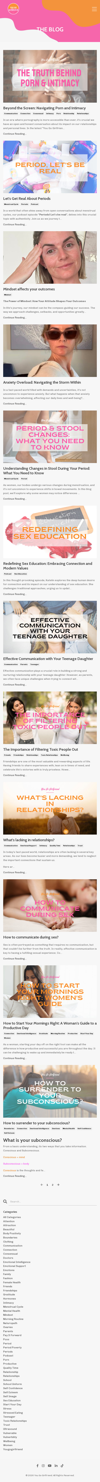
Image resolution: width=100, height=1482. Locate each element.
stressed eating (13, 1412)
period (24, 479)
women (7, 1038)
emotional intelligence (26, 1034)
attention (9, 1221)
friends (7, 755)
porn (58, 114)
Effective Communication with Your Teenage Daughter (48, 659)
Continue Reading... (15, 133)
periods (24, 204)
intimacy (50, 114)
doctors (8, 1257)
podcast (34, 204)
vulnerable (10, 1433)
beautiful (8, 1229)
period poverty (12, 1347)
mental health (69, 1129)
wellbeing (65, 755)
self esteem (9, 1133)
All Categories (12, 1217)
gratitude (43, 1034)
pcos (6, 1339)
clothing (8, 1241)
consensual (38, 114)
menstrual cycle (11, 204)
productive (73, 1034)
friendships (19, 755)
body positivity (12, 1233)
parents (23, 664)
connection (25, 114)
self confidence (84, 1129)
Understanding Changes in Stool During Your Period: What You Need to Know (46, 470)
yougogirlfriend (13, 1449)
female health (12, 1282)
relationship (68, 114)
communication (11, 114)
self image (10, 1396)
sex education (20, 574)
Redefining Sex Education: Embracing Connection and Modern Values (47, 565)
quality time (55, 846)
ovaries (8, 1327)
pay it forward (12, 1335)
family (7, 1274)
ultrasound (10, 1428)
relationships (83, 114)
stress (7, 1408)
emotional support (28, 846)
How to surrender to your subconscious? (36, 1123)
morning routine (58, 1034)
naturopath (10, 1323)
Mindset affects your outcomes (29, 289)
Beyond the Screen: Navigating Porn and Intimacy (44, 108)
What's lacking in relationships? (29, 840)
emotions (56, 1129)
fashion (8, 1278)
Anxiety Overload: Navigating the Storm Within (42, 382)
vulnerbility (10, 1437)
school (7, 1380)
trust (80, 846)
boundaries (9, 1129)
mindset (7, 295)
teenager (34, 664)
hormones (9, 1298)
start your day (86, 1034)
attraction (9, 1225)
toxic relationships (49, 755)
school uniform (12, 1384)
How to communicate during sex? (31, 937)
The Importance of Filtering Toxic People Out (40, 749)
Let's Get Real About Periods (27, 198)
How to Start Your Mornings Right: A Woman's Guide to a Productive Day (50, 1025)
